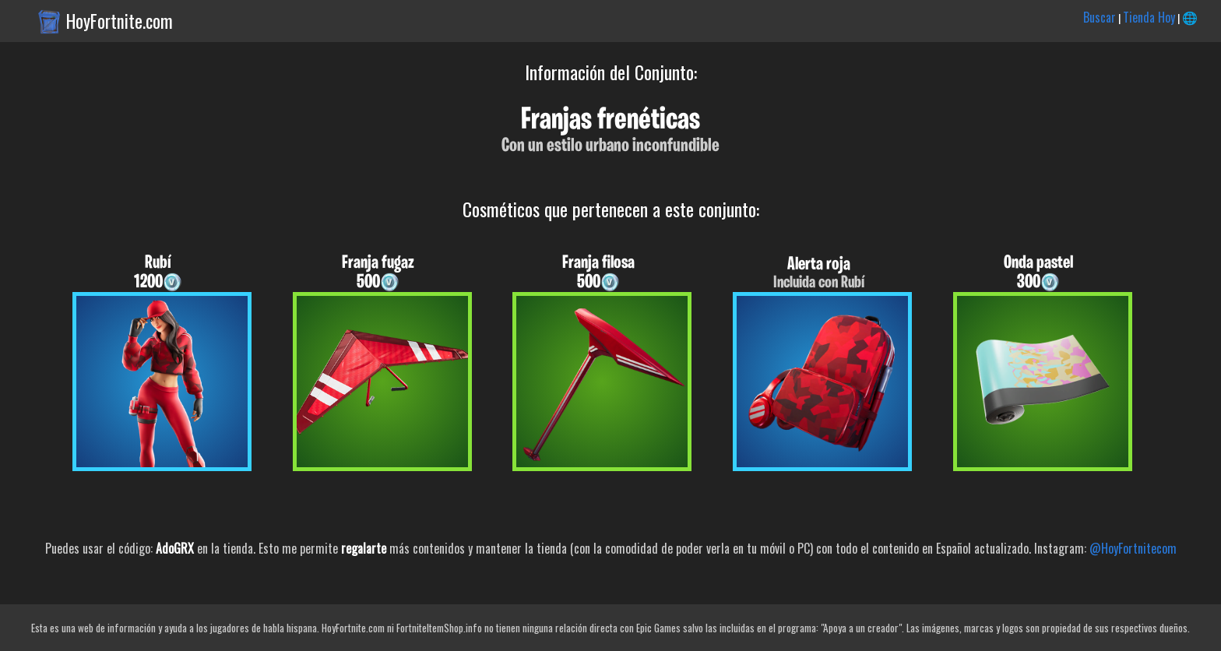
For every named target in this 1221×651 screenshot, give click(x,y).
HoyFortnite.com (119, 21)
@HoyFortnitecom (1133, 548)
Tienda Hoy (1149, 17)
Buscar (1099, 17)
